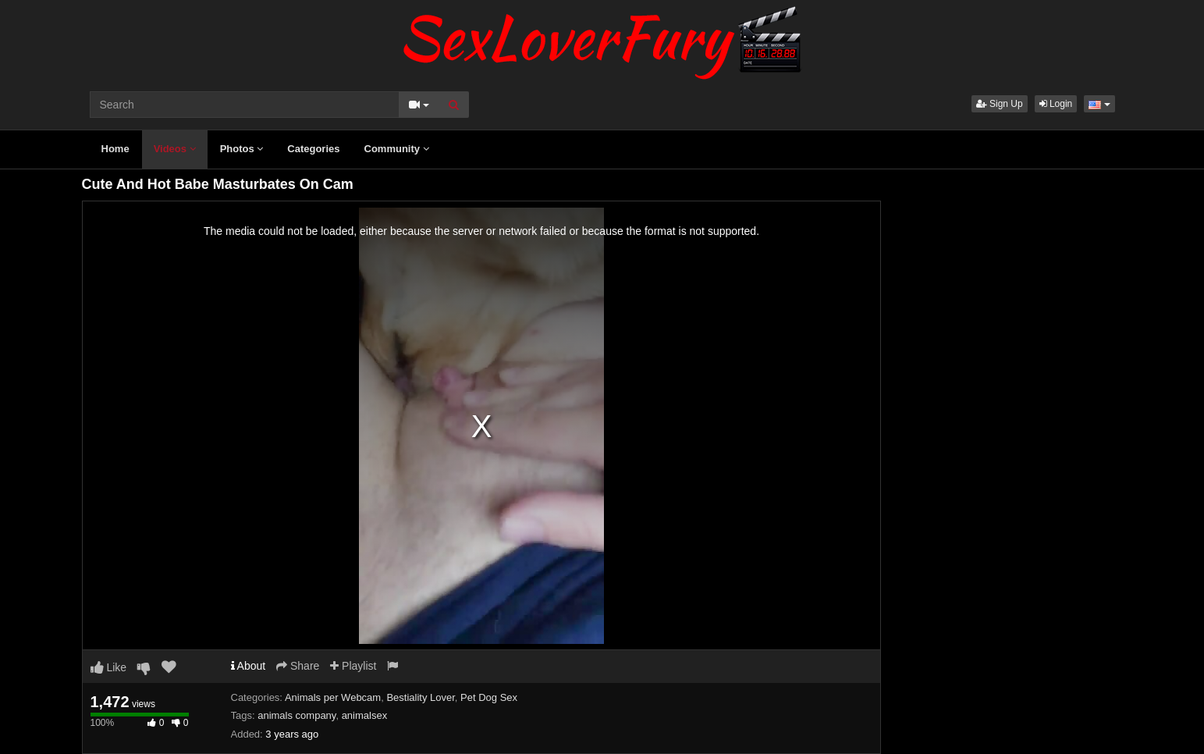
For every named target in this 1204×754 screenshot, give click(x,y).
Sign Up (999, 103)
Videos (175, 149)
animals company (296, 715)
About (248, 666)
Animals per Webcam (333, 697)
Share (297, 666)
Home (115, 149)
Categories (313, 149)
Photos (242, 149)
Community (396, 149)
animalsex (365, 715)
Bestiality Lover (420, 697)
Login (1056, 103)
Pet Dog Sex (488, 697)
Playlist (353, 666)
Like (109, 667)
